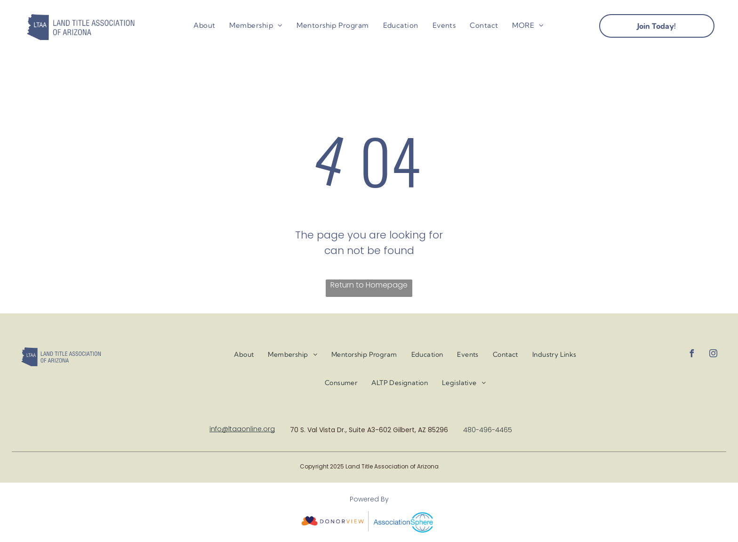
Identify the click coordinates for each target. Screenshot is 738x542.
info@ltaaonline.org (242, 429)
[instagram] (713, 354)
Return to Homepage (369, 284)
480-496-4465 (487, 430)
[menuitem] (204, 25)
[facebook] (691, 354)
